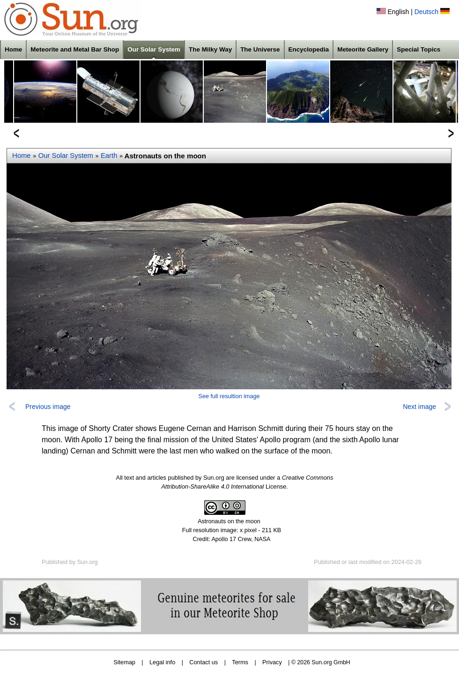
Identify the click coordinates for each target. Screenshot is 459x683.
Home (13, 49)
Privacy (272, 662)
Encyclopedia (309, 49)
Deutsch (426, 11)
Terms (240, 662)
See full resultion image (229, 396)
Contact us (203, 662)
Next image (419, 406)
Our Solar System (153, 49)
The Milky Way (210, 49)
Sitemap (124, 662)
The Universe (260, 49)
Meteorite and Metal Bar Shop (74, 49)
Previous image (48, 406)
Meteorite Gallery (362, 49)
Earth (109, 155)
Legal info (162, 662)
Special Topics (418, 49)
